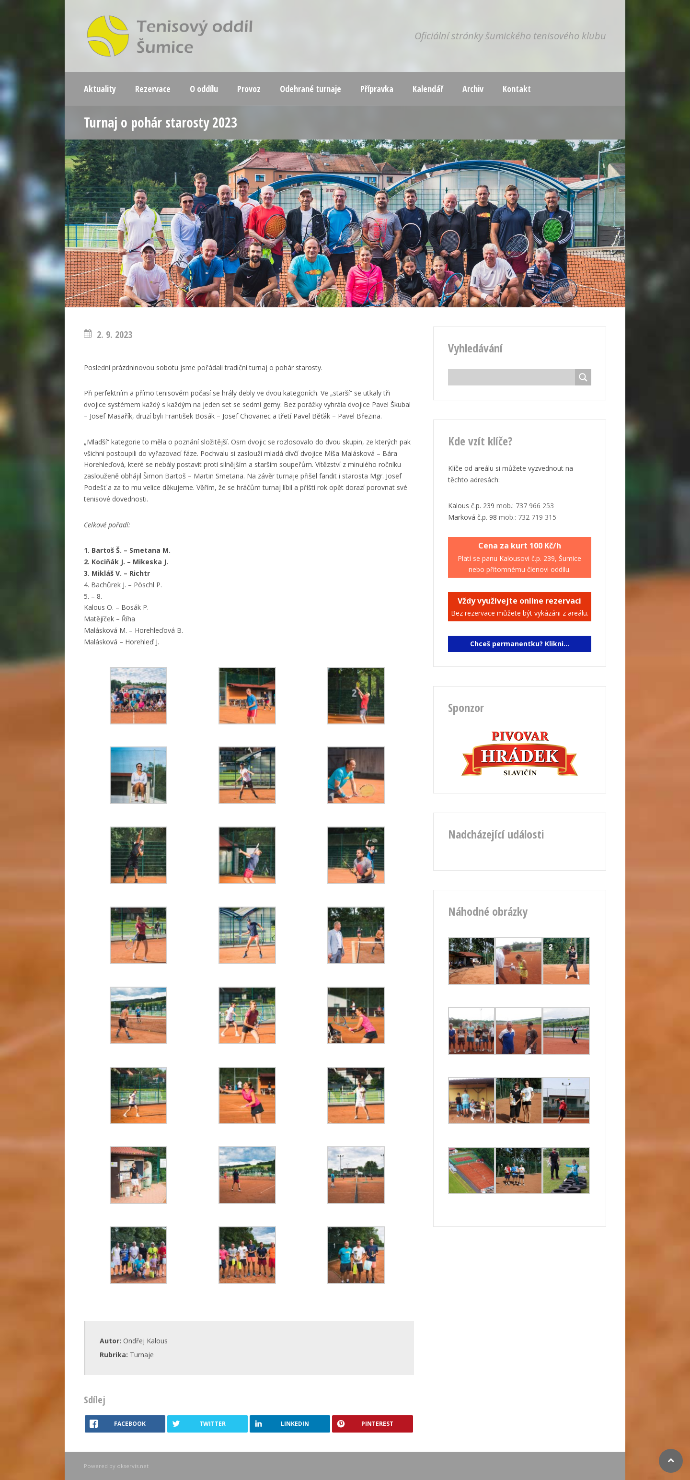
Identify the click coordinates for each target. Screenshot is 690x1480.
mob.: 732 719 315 (527, 517)
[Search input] (514, 377)
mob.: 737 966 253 (525, 505)
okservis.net (133, 1465)
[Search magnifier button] (583, 377)
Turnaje (142, 1354)
